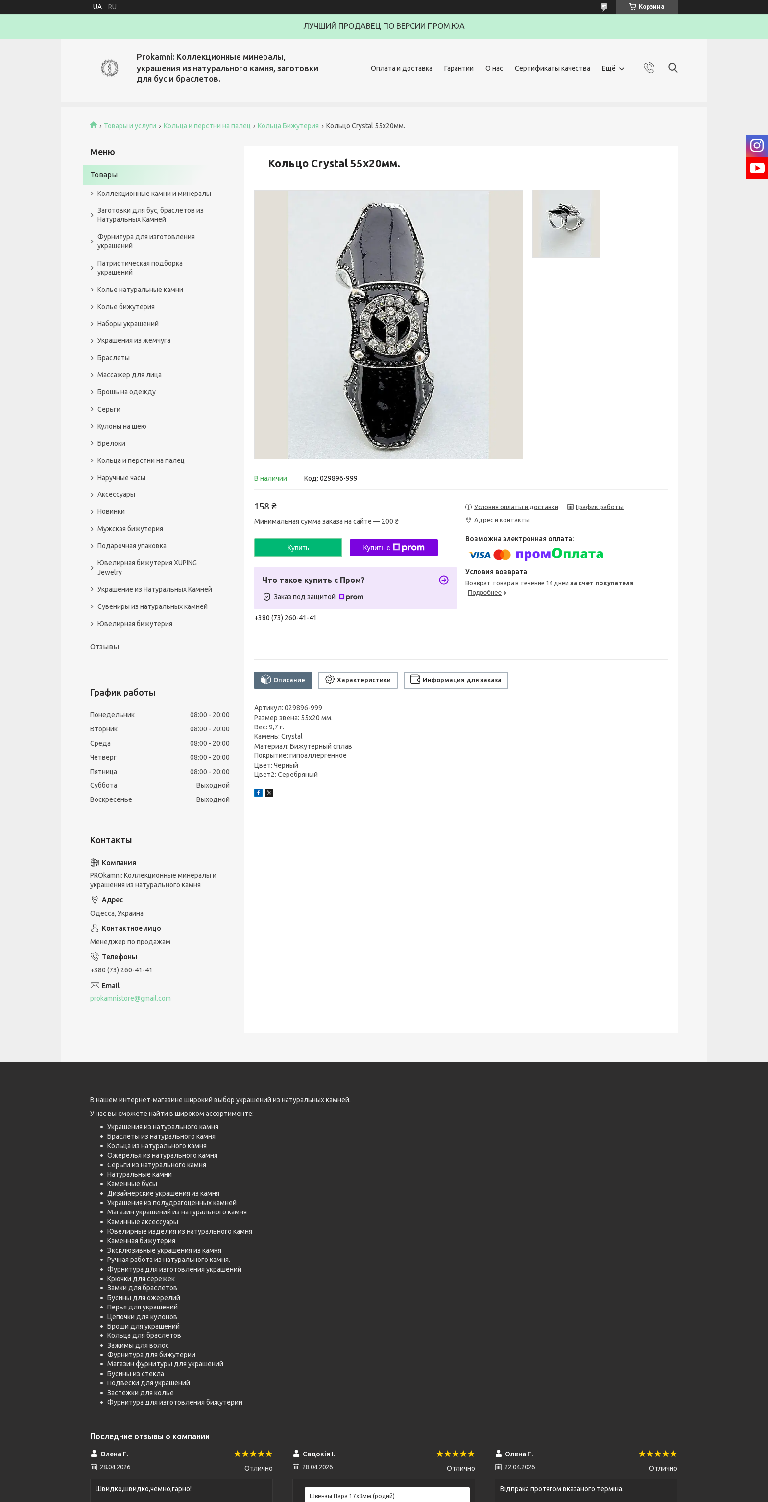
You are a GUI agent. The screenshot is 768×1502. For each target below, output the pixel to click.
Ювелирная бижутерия (134, 624)
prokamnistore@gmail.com (130, 998)
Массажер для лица (129, 375)
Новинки (111, 511)
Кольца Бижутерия (288, 126)
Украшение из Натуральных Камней (154, 589)
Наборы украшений (128, 324)
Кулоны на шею (121, 426)
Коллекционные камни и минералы (154, 193)
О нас (494, 68)
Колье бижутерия (126, 307)
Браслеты (113, 358)
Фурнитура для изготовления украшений (146, 241)
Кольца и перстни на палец (207, 126)
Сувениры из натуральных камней (152, 606)
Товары (104, 174)
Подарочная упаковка (132, 546)
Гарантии (459, 68)
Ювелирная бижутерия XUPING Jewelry (147, 567)
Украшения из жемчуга (133, 340)
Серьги (108, 409)
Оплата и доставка (401, 68)
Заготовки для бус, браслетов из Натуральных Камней (150, 214)
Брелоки (111, 443)
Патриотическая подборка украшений (140, 267)
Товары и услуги (130, 126)
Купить (298, 548)
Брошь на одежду (126, 392)
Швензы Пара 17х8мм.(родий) (352, 1496)
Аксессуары (116, 494)
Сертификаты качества (552, 68)
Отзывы (104, 646)
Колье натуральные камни (140, 289)
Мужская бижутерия (130, 529)
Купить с (393, 547)
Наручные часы (121, 478)
